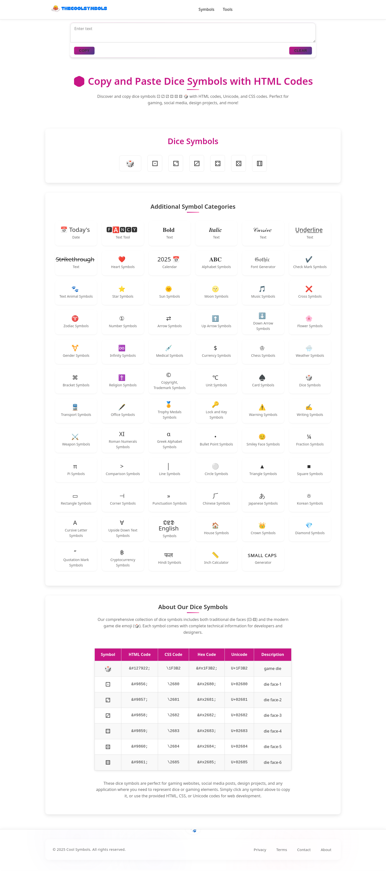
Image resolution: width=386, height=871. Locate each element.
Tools (228, 9)
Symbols (206, 9)
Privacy (260, 849)
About (326, 849)
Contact (304, 849)
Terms (281, 849)
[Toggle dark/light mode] (331, 10)
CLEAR (300, 51)
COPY (84, 51)
